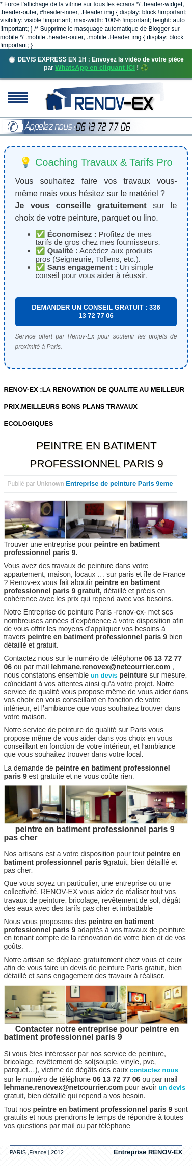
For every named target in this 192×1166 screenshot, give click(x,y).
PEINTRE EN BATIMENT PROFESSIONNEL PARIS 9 (96, 454)
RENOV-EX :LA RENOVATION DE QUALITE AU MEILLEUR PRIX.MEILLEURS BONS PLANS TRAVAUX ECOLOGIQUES (94, 406)
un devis (105, 675)
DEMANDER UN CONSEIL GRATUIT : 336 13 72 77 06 (96, 311)
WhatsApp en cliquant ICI (95, 67)
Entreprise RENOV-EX (148, 1152)
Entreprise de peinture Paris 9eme (119, 483)
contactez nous (154, 1070)
